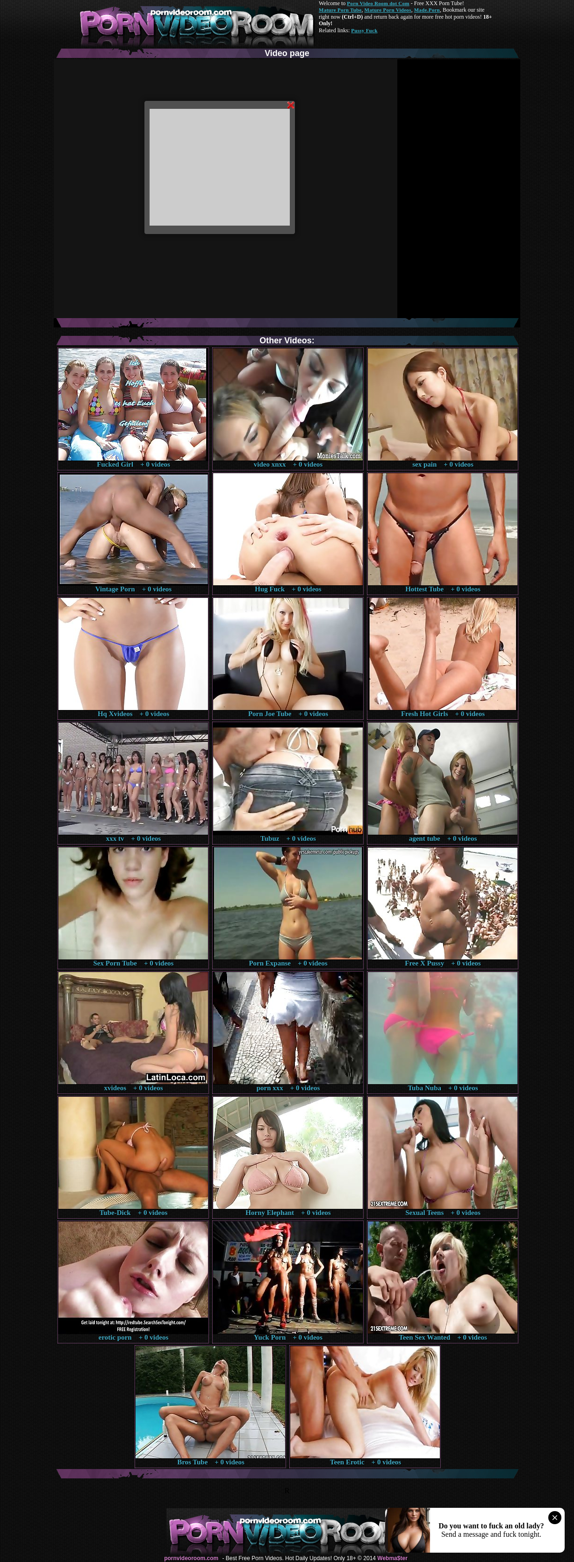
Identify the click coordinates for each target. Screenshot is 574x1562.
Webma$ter (392, 1558)
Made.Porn (427, 10)
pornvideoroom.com (191, 1558)
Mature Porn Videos (388, 10)
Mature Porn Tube (340, 10)
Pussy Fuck (364, 30)
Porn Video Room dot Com (378, 3)
